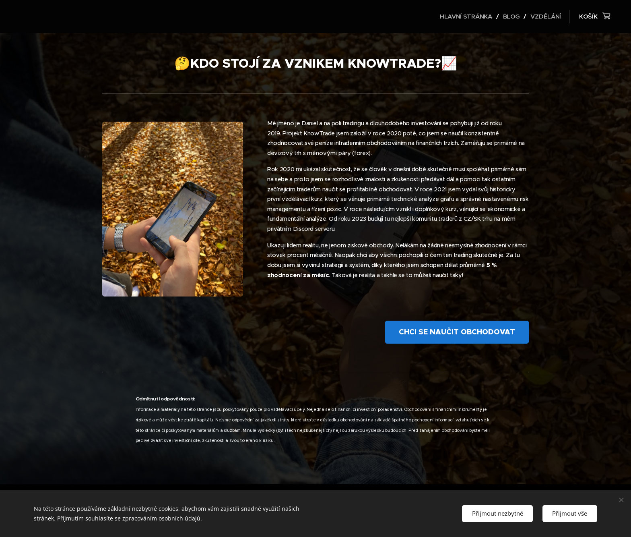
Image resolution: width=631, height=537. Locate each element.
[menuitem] (466, 16)
